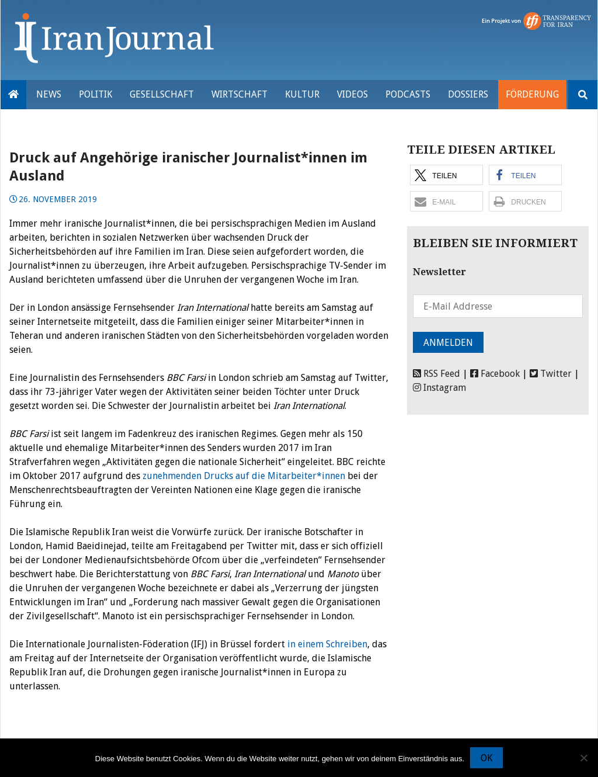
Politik (95, 94)
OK (486, 758)
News (48, 94)
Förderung (532, 94)
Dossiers (468, 94)
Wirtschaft (239, 94)
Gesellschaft (162, 94)
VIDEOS (352, 94)
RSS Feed (436, 373)
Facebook (495, 373)
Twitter (551, 373)
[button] (446, 175)
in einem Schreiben (327, 644)
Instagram (439, 387)
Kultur (302, 94)
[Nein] (583, 758)
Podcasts (407, 94)
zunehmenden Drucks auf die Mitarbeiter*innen (243, 475)
